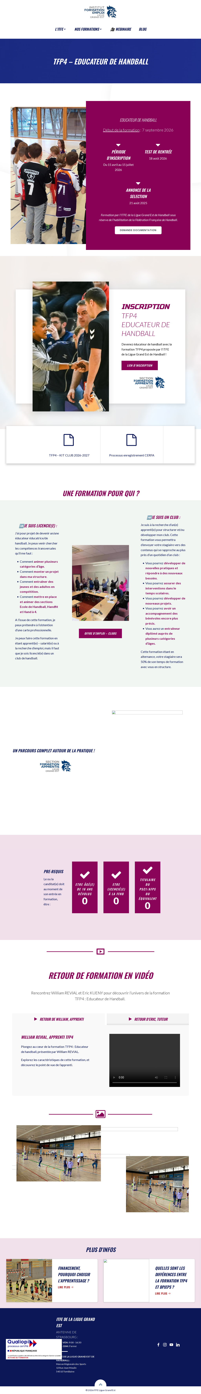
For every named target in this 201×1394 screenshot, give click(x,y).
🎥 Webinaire (120, 29)
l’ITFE (61, 29)
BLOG (142, 29)
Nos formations (88, 29)
